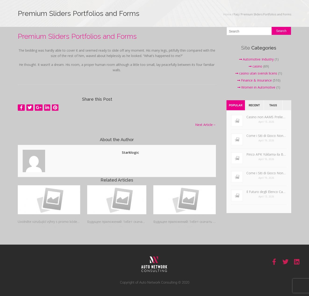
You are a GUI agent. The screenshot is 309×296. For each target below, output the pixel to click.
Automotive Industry (256, 59)
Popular (235, 105)
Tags (273, 105)
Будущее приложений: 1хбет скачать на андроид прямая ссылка (116, 222)
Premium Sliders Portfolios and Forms (77, 36)
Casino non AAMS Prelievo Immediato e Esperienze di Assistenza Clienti (266, 117)
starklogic (130, 152)
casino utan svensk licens (256, 73)
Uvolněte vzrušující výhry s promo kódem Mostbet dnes (49, 222)
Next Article (205, 124)
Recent (254, 105)
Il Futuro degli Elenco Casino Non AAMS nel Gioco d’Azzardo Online (266, 192)
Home (227, 14)
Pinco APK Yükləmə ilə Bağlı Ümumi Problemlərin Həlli (266, 154)
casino (255, 66)
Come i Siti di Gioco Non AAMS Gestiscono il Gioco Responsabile (266, 136)
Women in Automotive (256, 87)
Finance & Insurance (254, 80)
